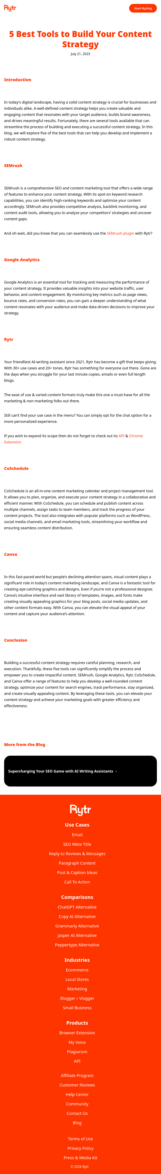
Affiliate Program (77, 1075)
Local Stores (77, 979)
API (122, 435)
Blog (77, 1123)
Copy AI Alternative (77, 916)
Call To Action (77, 882)
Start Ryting (143, 8)
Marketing (77, 989)
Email (77, 834)
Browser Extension (77, 1033)
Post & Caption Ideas (77, 872)
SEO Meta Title (77, 844)
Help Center (77, 1094)
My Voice (77, 1042)
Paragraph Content (77, 863)
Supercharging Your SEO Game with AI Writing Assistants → (63, 771)
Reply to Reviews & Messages (77, 853)
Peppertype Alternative (77, 945)
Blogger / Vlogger (77, 998)
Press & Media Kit (80, 1157)
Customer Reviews (77, 1085)
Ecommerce (77, 970)
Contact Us (77, 1113)
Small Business (77, 1007)
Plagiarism (77, 1051)
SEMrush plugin (120, 233)
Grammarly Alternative (77, 926)
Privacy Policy (80, 1148)
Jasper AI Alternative (77, 935)
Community (77, 1104)
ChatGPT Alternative (77, 907)
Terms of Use (80, 1139)
